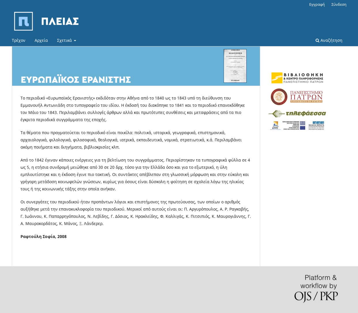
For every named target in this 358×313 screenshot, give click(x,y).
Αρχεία (41, 40)
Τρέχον (18, 40)
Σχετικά (65, 40)
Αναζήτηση (329, 40)
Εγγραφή (317, 4)
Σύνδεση (338, 4)
